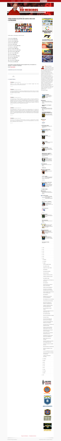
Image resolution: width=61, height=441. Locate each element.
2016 (43, 251)
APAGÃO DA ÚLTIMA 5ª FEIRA (47, 267)
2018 (43, 247)
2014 (43, 254)
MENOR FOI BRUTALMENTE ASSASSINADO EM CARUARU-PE (49, 115)
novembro (44, 261)
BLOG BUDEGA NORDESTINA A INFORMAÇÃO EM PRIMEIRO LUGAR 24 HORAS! (47, 113)
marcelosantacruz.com (45, 208)
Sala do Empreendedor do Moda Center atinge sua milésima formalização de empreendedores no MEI (48, 159)
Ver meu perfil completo (44, 90)
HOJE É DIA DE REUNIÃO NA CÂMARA (48, 315)
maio (44, 365)
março (44, 369)
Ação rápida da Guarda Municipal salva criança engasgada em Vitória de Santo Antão (47, 109)
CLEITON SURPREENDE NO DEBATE (48, 351)
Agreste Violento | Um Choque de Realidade (46, 105)
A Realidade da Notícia (32, 435)
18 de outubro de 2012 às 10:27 (17, 118)
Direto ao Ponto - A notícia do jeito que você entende (47, 182)
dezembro (44, 259)
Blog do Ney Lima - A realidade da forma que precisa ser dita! (46, 153)
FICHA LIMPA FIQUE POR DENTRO (48, 300)
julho (44, 362)
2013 (43, 256)
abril (43, 367)
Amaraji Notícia (44, 107)
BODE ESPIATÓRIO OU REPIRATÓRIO (48, 346)
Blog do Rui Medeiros (49, 66)
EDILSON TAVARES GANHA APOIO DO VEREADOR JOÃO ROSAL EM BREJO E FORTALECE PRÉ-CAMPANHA (48, 197)
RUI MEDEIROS (45, 269)
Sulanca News (44, 224)
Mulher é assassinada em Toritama (48, 171)
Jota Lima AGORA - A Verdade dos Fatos (46, 202)
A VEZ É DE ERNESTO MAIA (47, 264)
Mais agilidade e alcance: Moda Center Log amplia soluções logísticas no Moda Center (48, 149)
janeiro (44, 372)
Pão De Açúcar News (45, 220)
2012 (43, 258)
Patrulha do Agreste (44, 214)
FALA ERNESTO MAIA (46, 278)
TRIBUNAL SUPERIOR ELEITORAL (48, 274)
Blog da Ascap (44, 119)
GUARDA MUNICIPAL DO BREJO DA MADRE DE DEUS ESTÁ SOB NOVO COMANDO (49, 237)
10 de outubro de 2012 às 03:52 (17, 89)
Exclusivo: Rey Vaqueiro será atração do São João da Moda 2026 (47, 155)
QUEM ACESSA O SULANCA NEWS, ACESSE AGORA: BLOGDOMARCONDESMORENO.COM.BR (49, 225)
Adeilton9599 (44, 100)
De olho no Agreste (44, 176)
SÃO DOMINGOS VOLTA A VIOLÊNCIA (48, 299)
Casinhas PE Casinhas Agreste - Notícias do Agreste (46, 170)
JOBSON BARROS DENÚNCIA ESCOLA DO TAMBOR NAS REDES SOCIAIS (48, 178)
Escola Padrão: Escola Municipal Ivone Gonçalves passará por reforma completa (48, 96)
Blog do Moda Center (45, 147)
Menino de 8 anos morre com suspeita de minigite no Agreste (49, 216)
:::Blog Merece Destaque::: (45, 94)
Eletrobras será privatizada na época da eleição (47, 221)
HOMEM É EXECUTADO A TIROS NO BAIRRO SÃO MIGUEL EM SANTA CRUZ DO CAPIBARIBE (48, 231)
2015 (43, 252)
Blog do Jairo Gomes (45, 135)
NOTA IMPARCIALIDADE (46, 313)
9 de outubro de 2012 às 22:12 (17, 82)
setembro (44, 358)
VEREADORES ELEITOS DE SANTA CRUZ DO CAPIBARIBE (21, 19)
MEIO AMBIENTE (45, 282)
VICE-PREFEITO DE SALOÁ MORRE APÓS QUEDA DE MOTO (47, 126)
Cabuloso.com (44, 167)
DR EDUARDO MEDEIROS (46, 271)
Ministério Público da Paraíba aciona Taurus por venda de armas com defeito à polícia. (47, 102)
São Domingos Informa (45, 230)
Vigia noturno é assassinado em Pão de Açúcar (49, 142)
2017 (43, 249)
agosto (44, 360)
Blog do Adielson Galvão (45, 125)
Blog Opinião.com (44, 163)
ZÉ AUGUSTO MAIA (46, 317)
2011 (43, 374)
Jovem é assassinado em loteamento (48, 130)
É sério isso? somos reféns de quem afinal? (46, 165)
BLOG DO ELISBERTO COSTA (46, 129)
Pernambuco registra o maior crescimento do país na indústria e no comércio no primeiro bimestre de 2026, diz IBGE (48, 185)
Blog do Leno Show (44, 141)
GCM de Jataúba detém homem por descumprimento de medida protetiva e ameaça (47, 192)
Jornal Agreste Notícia (45, 195)
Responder (11, 104)
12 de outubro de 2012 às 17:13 (17, 97)
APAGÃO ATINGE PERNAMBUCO (47, 287)
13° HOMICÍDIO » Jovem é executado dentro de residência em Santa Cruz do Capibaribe (49, 204)
